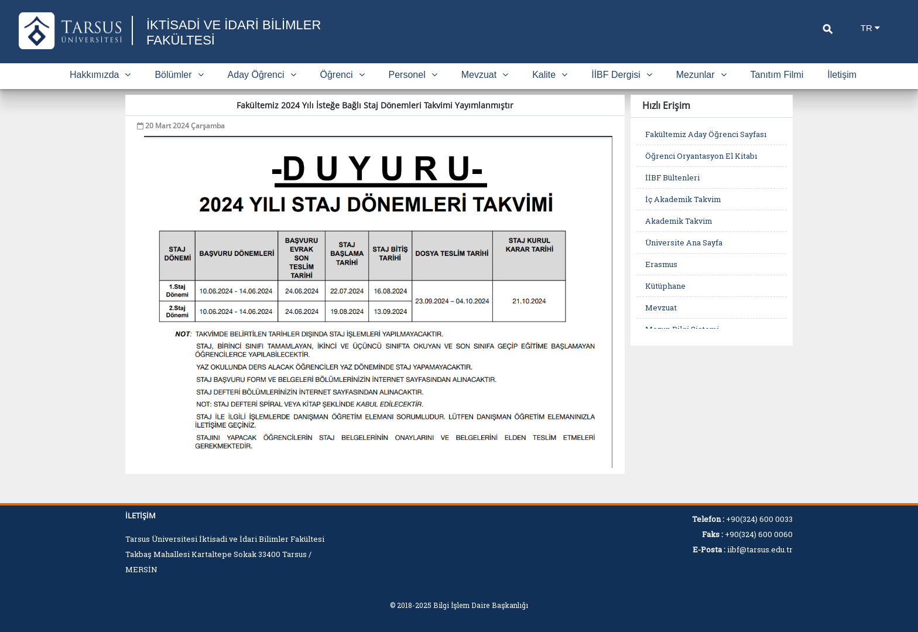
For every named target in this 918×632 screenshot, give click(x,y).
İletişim (842, 75)
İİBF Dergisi (621, 75)
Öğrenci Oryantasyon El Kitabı (701, 156)
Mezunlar (701, 75)
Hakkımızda (100, 75)
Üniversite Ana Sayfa (683, 242)
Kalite (549, 75)
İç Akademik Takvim (683, 199)
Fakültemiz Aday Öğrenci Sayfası (705, 134)
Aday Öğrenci (262, 75)
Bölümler (179, 75)
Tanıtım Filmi (777, 75)
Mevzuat (484, 75)
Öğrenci (342, 75)
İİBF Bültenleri (672, 177)
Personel (413, 75)
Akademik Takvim (678, 221)
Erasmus (661, 264)
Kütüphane (665, 286)
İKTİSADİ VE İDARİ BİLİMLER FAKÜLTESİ (233, 32)
